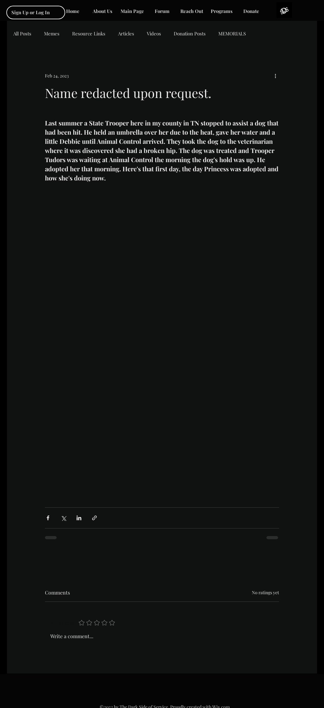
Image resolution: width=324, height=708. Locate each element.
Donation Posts (190, 33)
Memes (51, 33)
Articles (126, 33)
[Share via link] (94, 518)
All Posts (22, 33)
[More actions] (275, 75)
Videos (154, 33)
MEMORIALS (232, 33)
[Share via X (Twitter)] (63, 518)
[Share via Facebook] (48, 518)
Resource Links (88, 33)
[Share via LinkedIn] (79, 518)
